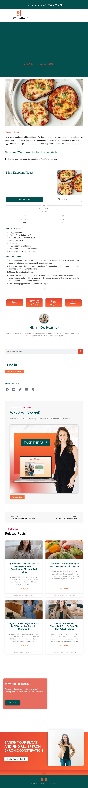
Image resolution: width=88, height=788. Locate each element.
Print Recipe (25, 199)
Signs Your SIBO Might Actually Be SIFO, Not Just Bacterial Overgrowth (24, 626)
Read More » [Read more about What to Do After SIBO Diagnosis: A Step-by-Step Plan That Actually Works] (64, 645)
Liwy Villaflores (53, 784)
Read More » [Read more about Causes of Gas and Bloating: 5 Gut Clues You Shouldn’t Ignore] (64, 588)
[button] (7, 389)
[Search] (80, 351)
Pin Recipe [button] (63, 199)
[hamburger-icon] (79, 15)
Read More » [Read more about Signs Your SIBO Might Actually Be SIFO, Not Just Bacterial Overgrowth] (24, 645)
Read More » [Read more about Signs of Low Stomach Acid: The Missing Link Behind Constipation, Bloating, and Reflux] (24, 588)
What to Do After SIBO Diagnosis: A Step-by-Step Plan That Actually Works (64, 626)
